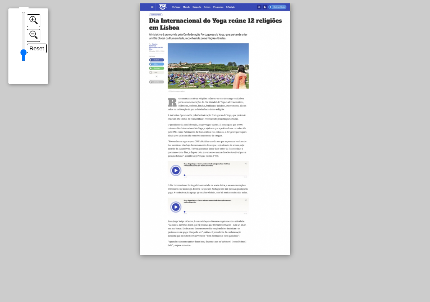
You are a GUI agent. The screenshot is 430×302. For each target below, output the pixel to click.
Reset (36, 48)
